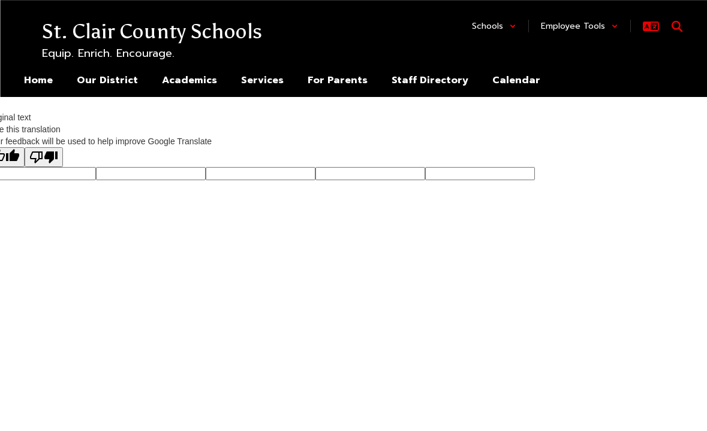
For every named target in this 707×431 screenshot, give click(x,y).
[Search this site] (677, 26)
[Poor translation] (44, 157)
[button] (494, 26)
